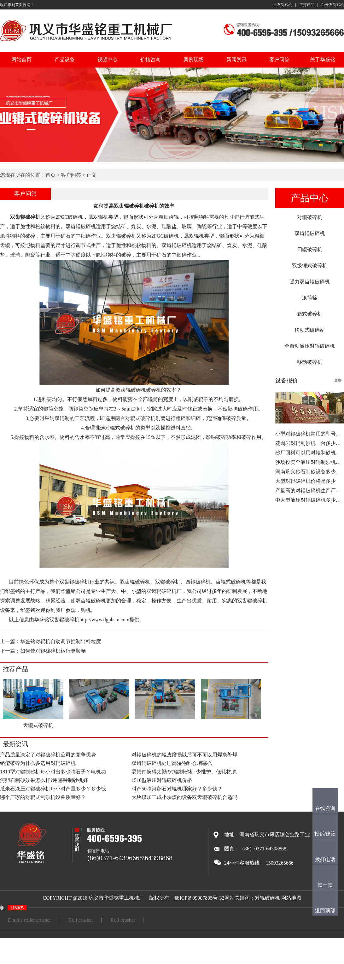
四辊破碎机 (309, 249)
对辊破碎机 (309, 217)
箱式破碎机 (309, 313)
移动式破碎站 (309, 330)
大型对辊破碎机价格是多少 (305, 481)
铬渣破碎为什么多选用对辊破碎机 (38, 763)
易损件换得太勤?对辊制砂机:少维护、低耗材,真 (184, 771)
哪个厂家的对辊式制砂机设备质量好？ (43, 797)
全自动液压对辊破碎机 (309, 346)
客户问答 (279, 59)
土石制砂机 (282, 5)
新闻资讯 (236, 59)
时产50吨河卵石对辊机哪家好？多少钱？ (176, 788)
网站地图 (291, 898)
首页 (50, 175)
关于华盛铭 (322, 59)
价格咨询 (150, 59)
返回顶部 (325, 910)
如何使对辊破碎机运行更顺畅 (53, 651)
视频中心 (107, 59)
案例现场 (194, 59)
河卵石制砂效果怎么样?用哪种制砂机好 (44, 780)
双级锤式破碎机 (309, 265)
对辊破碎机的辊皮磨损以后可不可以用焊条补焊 (184, 754)
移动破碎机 (309, 362)
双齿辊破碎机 (309, 233)
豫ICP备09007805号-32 (199, 898)
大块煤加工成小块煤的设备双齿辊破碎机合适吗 (184, 797)
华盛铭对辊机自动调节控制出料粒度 (60, 641)
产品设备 (65, 59)
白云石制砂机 (332, 5)
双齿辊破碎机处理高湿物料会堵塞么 (171, 763)
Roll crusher (80, 920)
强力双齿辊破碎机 (309, 281)
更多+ (339, 380)
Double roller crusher (29, 920)
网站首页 (21, 59)
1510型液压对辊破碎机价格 (161, 780)
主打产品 (306, 5)
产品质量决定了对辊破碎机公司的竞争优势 (48, 754)
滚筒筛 (309, 297)
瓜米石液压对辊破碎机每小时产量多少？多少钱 (53, 788)
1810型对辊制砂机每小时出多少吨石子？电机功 (53, 771)
